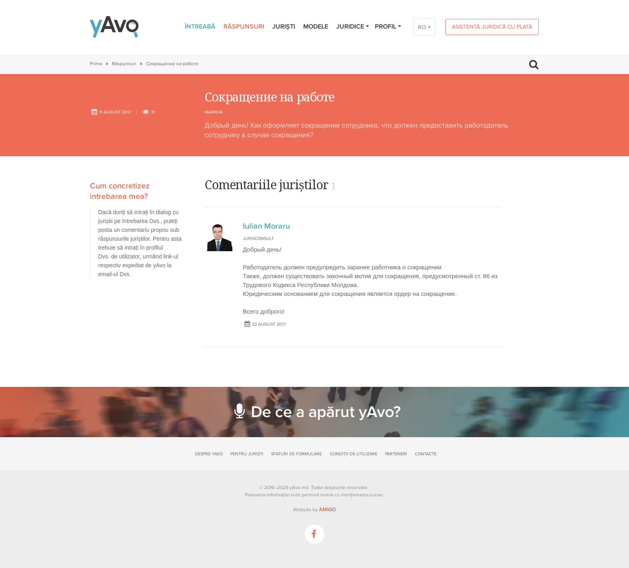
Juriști (283, 27)
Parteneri (396, 453)
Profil (388, 26)
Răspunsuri (243, 27)
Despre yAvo (209, 453)
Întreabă (200, 27)
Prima (96, 64)
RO (422, 27)
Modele (315, 27)
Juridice (353, 26)
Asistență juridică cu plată (492, 26)
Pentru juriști (246, 453)
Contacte (426, 453)
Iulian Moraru (266, 226)
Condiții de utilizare (353, 453)
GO (327, 509)
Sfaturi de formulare (296, 453)
